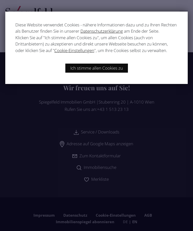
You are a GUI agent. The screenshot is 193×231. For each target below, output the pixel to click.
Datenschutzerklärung (101, 31)
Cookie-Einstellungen (74, 50)
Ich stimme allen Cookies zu (96, 68)
